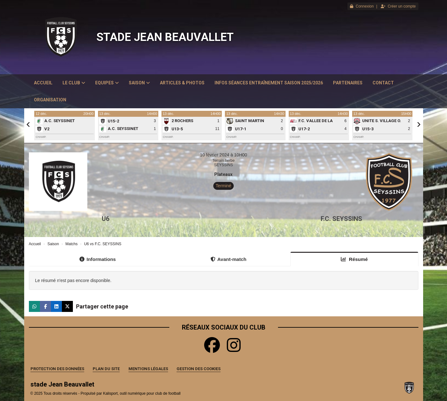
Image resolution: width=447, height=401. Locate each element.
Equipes (107, 82)
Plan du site (106, 368)
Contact (383, 82)
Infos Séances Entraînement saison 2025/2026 (269, 82)
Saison (139, 82)
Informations (97, 259)
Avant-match (228, 259)
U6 (105, 219)
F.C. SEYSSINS (341, 219)
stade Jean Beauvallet (165, 37)
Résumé (354, 259)
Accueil (43, 82)
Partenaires (348, 82)
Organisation (50, 99)
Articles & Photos (182, 82)
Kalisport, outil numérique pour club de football (142, 393)
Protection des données (57, 368)
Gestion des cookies (199, 368)
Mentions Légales (148, 368)
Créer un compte (398, 6)
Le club (74, 82)
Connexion (361, 6)
